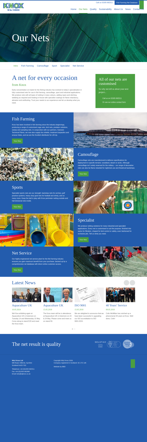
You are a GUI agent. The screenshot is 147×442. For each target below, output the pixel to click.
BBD (63, 428)
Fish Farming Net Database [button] (126, 3)
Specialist (65, 66)
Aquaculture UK (22, 367)
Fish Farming (27, 66)
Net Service (78, 66)
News (128, 9)
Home (73, 9)
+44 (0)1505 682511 (27, 431)
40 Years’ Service (116, 367)
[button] (141, 3)
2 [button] (75, 391)
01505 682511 (107, 2)
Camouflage (43, 66)
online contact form (118, 102)
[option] (26, 369)
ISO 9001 (80, 367)
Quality (93, 9)
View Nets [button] (17, 146)
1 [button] (72, 391)
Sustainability (105, 9)
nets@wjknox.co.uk (23, 436)
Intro (16, 66)
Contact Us (138, 9)
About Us (118, 9)
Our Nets (83, 9)
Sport (54, 66)
